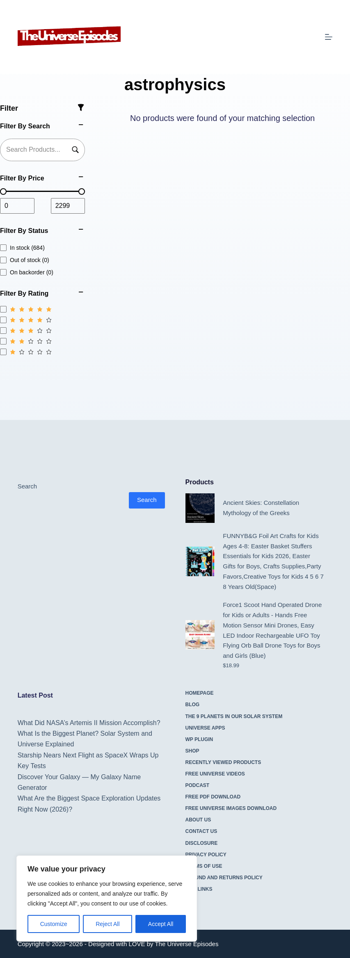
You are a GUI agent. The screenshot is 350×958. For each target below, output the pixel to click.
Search (27, 486)
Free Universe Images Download (231, 808)
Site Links (199, 889)
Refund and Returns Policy (224, 877)
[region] (106, 898)
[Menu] (328, 37)
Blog (192, 704)
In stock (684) (22, 247)
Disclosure (201, 843)
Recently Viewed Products (223, 762)
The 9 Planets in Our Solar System (234, 716)
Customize (53, 924)
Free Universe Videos (215, 774)
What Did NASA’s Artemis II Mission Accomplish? (89, 722)
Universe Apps (205, 728)
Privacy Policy (205, 855)
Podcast (197, 785)
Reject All (107, 924)
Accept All (160, 924)
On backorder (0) (26, 272)
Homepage (199, 693)
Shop (192, 751)
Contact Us (201, 831)
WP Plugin (199, 739)
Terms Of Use (203, 866)
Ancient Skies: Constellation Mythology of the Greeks (261, 507)
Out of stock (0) (24, 260)
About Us (198, 820)
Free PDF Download (213, 797)
